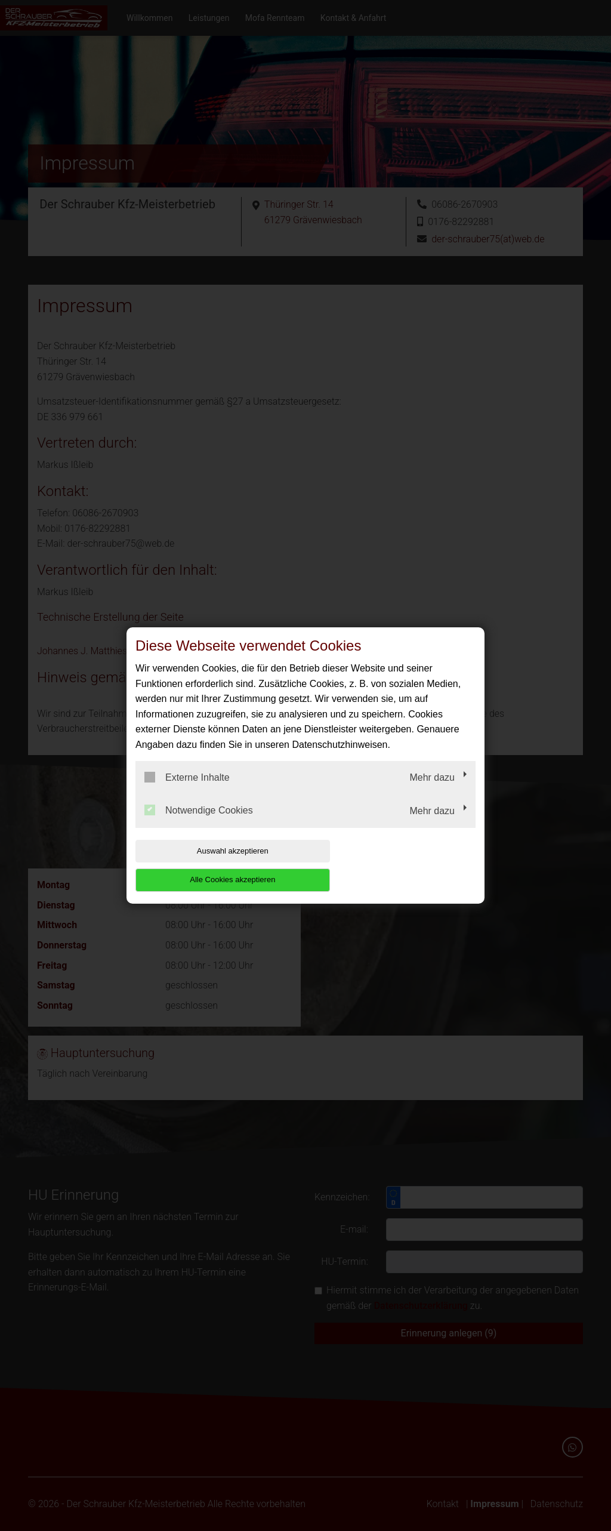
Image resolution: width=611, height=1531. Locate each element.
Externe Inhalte (187, 791)
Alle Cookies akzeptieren (399, 865)
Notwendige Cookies (198, 825)
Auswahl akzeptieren (212, 865)
